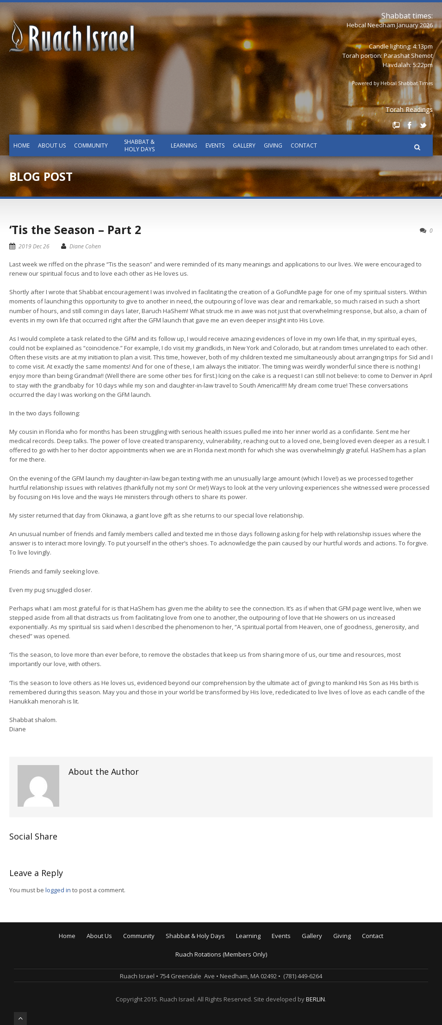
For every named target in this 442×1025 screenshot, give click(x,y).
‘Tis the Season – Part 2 (75, 229)
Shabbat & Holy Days (139, 145)
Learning (184, 145)
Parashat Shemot (408, 55)
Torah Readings (409, 109)
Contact (304, 145)
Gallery (244, 145)
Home (21, 145)
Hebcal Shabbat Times (406, 83)
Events (214, 145)
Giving (273, 145)
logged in (58, 890)
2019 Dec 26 (34, 246)
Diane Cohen (85, 246)
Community (91, 145)
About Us (52, 145)
